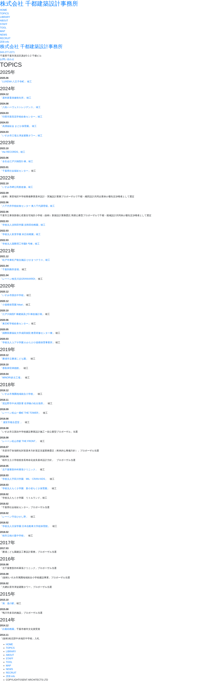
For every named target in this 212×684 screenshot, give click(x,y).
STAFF (3, 24)
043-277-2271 (7, 52)
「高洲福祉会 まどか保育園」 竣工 (18, 126)
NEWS (3, 34)
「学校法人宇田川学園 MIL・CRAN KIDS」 (23, 479)
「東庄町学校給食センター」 (15, 323)
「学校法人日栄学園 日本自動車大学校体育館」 (25, 526)
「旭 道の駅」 (8, 603)
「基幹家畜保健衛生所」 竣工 (15, 98)
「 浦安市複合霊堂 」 (11, 422)
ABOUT (4, 20)
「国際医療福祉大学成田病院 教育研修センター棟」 (27, 333)
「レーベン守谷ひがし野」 (14, 516)
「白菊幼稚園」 (8, 629)
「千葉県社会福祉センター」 (15, 171)
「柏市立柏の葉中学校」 (13, 535)
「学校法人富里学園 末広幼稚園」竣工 (20, 234)
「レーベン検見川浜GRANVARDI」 (18, 279)
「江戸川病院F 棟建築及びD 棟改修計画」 (22, 314)
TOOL (3, 27)
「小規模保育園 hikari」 (12, 304)
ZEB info (4, 42)
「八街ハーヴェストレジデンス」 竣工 (20, 107)
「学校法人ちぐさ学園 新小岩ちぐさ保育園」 (24, 488)
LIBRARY (5, 17)
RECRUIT (5, 38)
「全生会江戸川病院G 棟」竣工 (16, 161)
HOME (3, 10)
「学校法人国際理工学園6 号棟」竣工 (20, 243)
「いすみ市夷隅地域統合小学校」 (17, 394)
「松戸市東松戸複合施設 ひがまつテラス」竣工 (25, 260)
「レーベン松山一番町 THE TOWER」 (20, 413)
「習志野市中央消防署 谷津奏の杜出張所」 (22, 403)
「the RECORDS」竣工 (12, 152)
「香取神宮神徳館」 (10, 368)
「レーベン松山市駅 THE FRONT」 (19, 441)
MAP (2, 31)
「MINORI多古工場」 (11, 377)
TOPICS (4, 13)
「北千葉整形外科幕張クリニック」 (19, 469)
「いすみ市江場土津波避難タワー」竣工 (21, 135)
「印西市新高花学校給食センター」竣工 (21, 116)
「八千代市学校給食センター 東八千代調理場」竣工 (27, 206)
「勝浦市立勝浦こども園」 (14, 358)
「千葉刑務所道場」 (10, 269)
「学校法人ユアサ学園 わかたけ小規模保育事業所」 (27, 342)
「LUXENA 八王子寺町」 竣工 (16, 81)
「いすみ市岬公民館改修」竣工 (16, 187)
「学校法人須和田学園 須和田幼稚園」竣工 (22, 225)
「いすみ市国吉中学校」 (13, 295)
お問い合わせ (7, 59)
